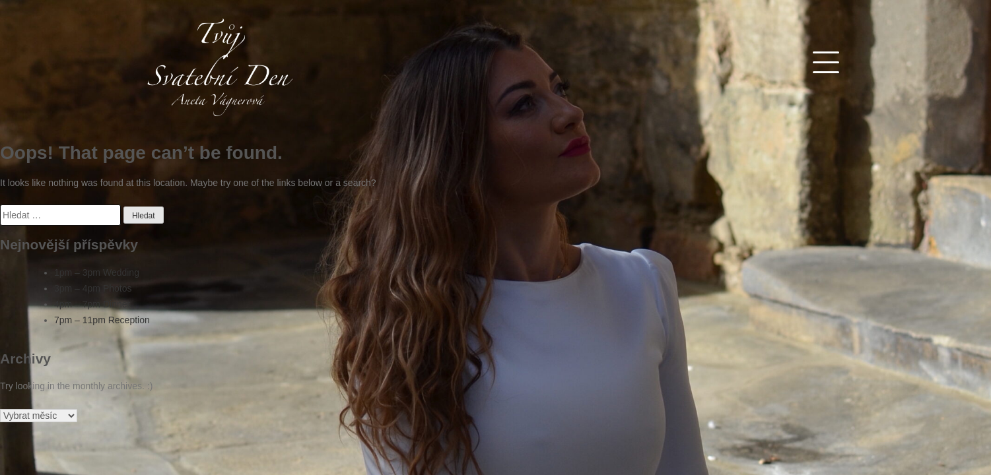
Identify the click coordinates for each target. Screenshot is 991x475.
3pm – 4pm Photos (93, 288)
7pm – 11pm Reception (102, 320)
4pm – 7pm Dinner (92, 304)
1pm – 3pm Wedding (96, 272)
